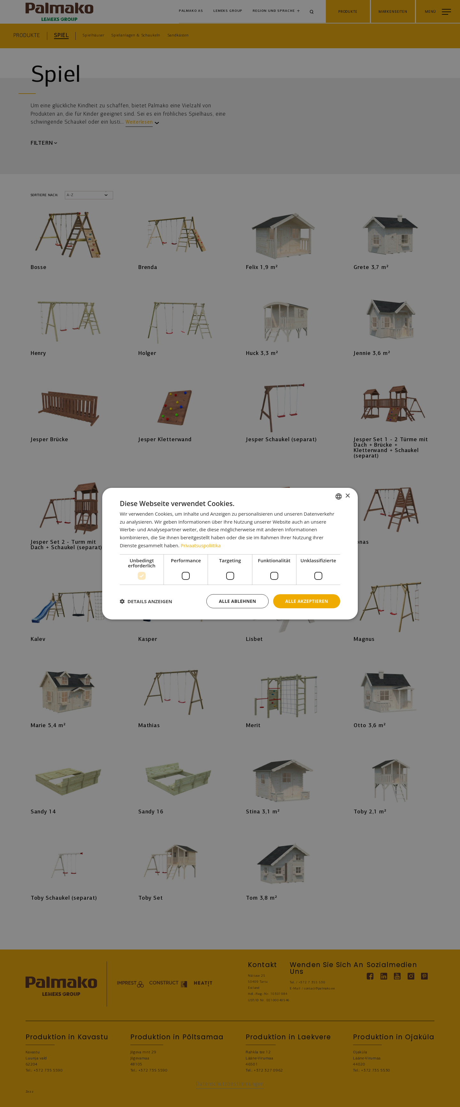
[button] (146, 601)
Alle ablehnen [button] (237, 601)
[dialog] (230, 553)
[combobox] (338, 496)
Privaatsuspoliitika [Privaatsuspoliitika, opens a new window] (201, 545)
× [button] (347, 496)
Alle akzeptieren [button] (306, 601)
